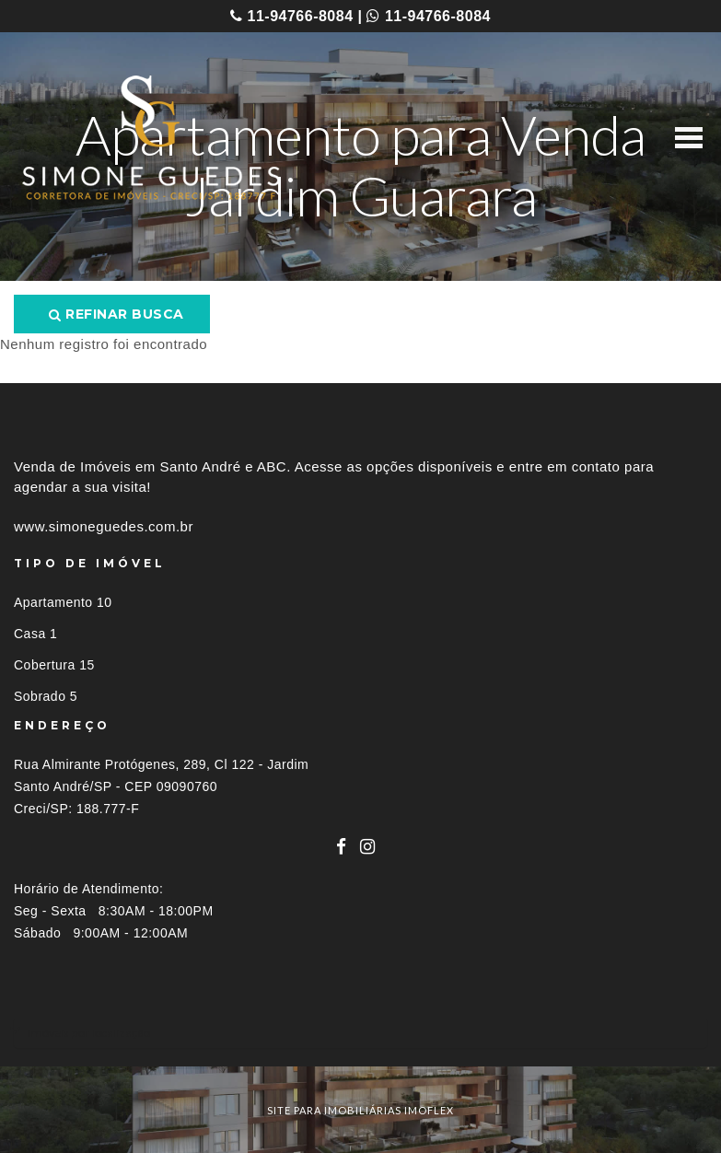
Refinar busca (116, 314)
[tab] (360, 1033)
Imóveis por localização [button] (89, 1033)
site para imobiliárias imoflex (360, 1110)
